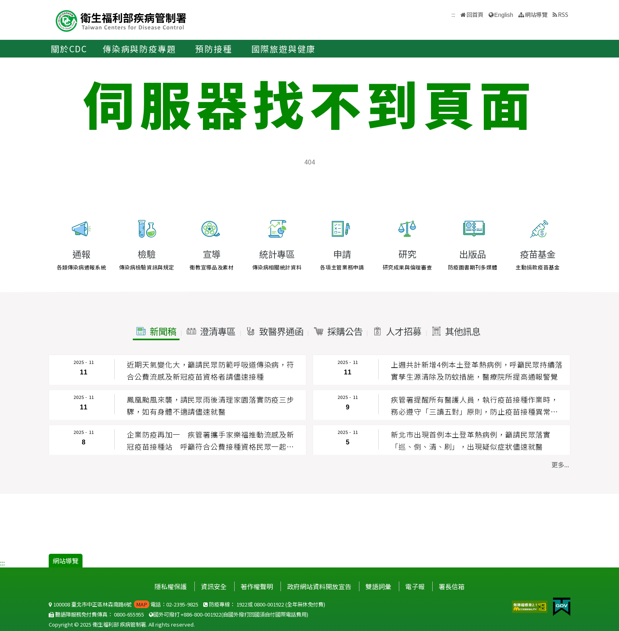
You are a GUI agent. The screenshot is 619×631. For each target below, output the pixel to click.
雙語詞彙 (378, 586)
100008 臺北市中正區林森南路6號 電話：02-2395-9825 (123, 604)
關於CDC (69, 49)
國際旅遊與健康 (284, 49)
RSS (563, 14)
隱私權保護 (171, 586)
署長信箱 (451, 586)
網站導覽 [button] (536, 14)
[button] (155, 331)
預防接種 (213, 49)
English (503, 15)
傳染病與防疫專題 (139, 49)
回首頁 (474, 14)
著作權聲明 (257, 586)
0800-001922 (269, 604)
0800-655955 (129, 614)
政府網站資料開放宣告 (319, 586)
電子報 (415, 586)
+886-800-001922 (201, 614)
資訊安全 (214, 586)
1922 (242, 604)
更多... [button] (560, 464)
